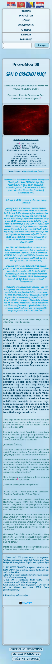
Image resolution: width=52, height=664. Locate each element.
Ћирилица (26, 39)
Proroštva (26, 16)
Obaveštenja (26, 25)
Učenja (26, 21)
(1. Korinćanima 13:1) (31, 187)
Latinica (26, 35)
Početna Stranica (26, 659)
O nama (26, 30)
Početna (26, 11)
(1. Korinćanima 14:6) (31, 191)
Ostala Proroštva (26, 654)
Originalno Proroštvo (26, 649)
